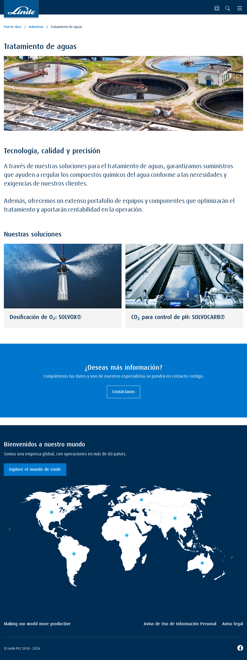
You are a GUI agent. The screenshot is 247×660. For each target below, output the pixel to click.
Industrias (36, 27)
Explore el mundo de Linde (35, 469)
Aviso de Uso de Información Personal (180, 624)
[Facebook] (240, 648)
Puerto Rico (12, 27)
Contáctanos (123, 392)
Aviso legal (232, 624)
